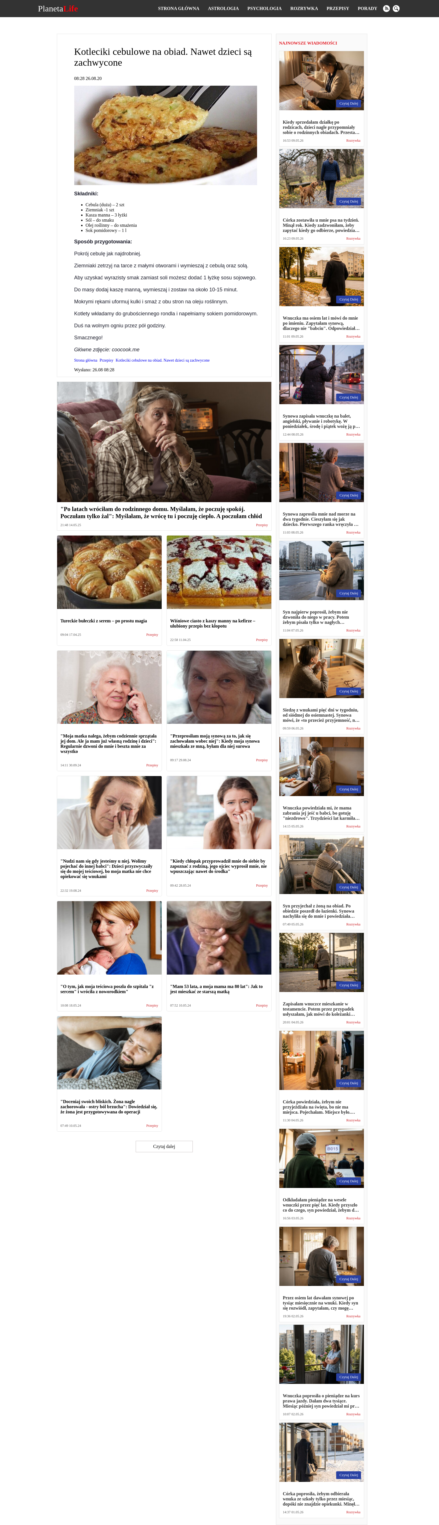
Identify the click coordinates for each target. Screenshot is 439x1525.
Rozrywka (304, 8)
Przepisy (338, 8)
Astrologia (223, 8)
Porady (367, 8)
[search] (396, 8)
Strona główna (178, 8)
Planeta (58, 8)
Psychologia (264, 8)
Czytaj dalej (164, 1146)
